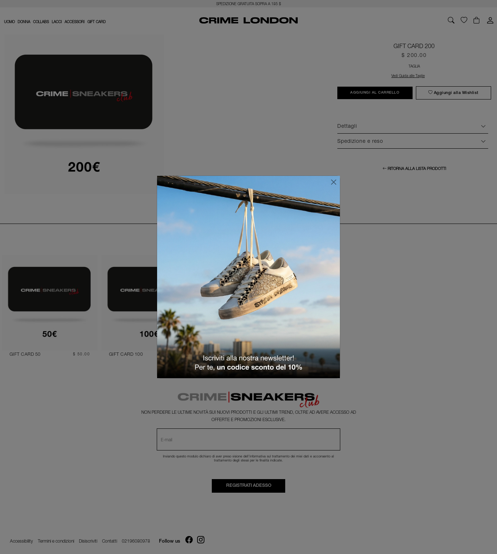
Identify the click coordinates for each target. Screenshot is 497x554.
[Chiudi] (333, 182)
